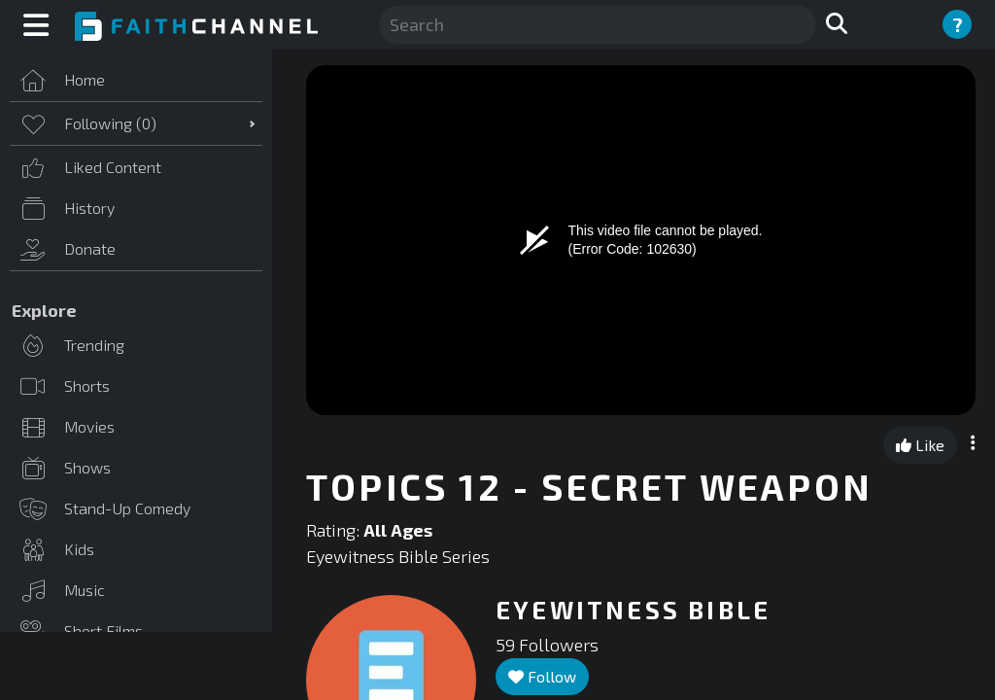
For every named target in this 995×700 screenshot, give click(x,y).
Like (920, 445)
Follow (542, 676)
